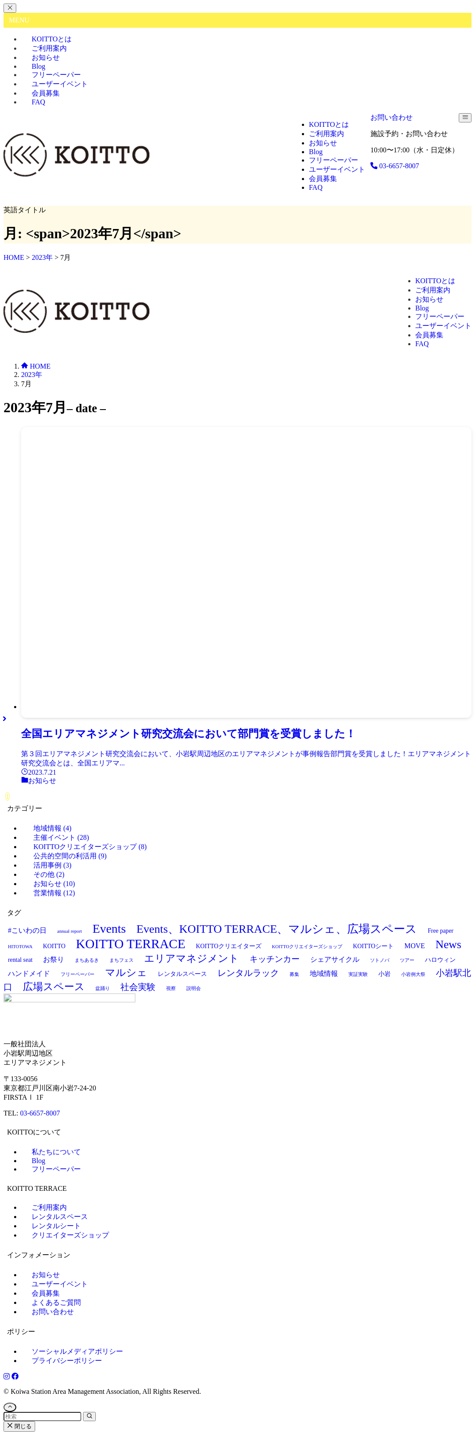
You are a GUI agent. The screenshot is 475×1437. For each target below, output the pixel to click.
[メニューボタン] (465, 117)
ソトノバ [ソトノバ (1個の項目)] (379, 960)
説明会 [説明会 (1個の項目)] (193, 988)
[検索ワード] (42, 1418)
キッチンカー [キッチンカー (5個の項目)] (275, 959)
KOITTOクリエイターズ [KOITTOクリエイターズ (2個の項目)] (228, 946)
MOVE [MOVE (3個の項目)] (414, 945)
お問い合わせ (391, 117)
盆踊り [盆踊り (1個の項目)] (102, 988)
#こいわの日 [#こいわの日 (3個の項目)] (27, 930)
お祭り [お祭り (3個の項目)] (53, 959)
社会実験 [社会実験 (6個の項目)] (138, 987)
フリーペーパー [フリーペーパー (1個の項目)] (77, 974)
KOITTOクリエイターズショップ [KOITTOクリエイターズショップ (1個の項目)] (307, 946)
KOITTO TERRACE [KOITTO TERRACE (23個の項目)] (130, 944)
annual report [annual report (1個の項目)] (69, 931)
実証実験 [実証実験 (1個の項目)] (358, 974)
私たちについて (56, 1153)
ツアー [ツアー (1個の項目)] (407, 960)
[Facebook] (14, 1378)
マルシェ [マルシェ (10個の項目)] (126, 972)
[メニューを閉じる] (10, 8)
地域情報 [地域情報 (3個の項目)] (324, 973)
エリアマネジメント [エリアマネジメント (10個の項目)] (191, 958)
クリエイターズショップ (70, 1237)
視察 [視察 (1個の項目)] (171, 988)
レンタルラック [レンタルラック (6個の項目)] (248, 973)
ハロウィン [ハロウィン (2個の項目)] (440, 960)
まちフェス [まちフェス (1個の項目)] (121, 960)
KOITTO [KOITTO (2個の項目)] (54, 946)
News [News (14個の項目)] (448, 944)
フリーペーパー (56, 1171)
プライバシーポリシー (67, 1362)
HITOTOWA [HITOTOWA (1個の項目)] (20, 946)
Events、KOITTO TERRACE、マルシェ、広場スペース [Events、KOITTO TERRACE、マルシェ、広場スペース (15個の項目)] (276, 929)
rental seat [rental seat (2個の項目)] (20, 960)
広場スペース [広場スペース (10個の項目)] (54, 986)
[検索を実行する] (89, 1418)
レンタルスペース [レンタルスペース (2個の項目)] (182, 974)
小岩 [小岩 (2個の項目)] (384, 974)
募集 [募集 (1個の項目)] (294, 974)
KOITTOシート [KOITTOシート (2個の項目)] (373, 946)
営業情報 (54, 893)
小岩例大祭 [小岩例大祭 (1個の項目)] (413, 974)
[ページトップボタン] (10, 1409)
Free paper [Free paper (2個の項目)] (440, 930)
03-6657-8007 (40, 1115)
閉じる (19, 1428)
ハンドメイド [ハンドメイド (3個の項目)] (29, 973)
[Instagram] (7, 1378)
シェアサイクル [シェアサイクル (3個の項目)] (334, 959)
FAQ (38, 102)
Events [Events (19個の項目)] (109, 928)
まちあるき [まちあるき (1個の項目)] (87, 960)
